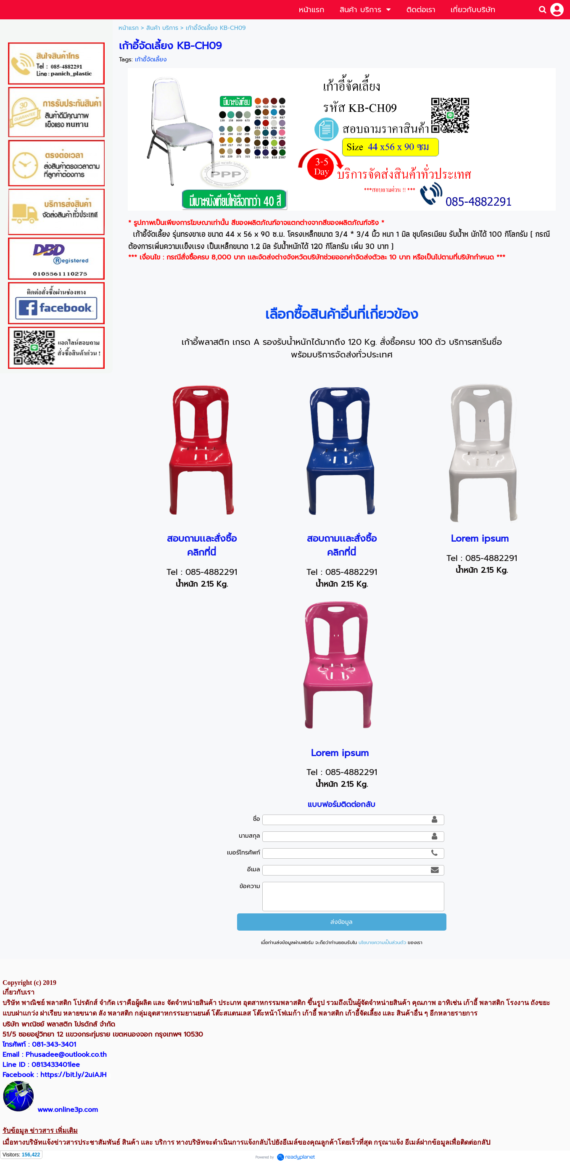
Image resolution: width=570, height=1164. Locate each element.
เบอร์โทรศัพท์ (243, 852)
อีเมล (253, 869)
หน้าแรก (129, 28)
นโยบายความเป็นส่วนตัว (382, 942)
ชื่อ (256, 819)
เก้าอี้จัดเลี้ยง (151, 59)
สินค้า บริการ (162, 28)
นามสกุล (249, 835)
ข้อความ (250, 886)
